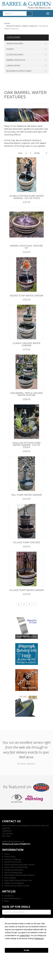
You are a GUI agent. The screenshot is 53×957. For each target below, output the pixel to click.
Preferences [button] (39, 939)
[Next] (34, 604)
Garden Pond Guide (12, 862)
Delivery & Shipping (12, 859)
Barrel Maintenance (12, 898)
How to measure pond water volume (19, 864)
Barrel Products (14, 26)
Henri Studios (10, 877)
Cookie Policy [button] (25, 936)
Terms (6, 854)
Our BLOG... (9, 895)
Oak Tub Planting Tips (13, 872)
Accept (26, 950)
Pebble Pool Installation (14, 883)
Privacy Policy (10, 856)
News (6, 901)
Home (7, 23)
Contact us (11, 821)
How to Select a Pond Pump (16, 867)
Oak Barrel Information (13, 870)
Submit (29, 13)
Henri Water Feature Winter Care (18, 880)
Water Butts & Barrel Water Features (19, 875)
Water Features (29, 26)
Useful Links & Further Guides (16, 885)
